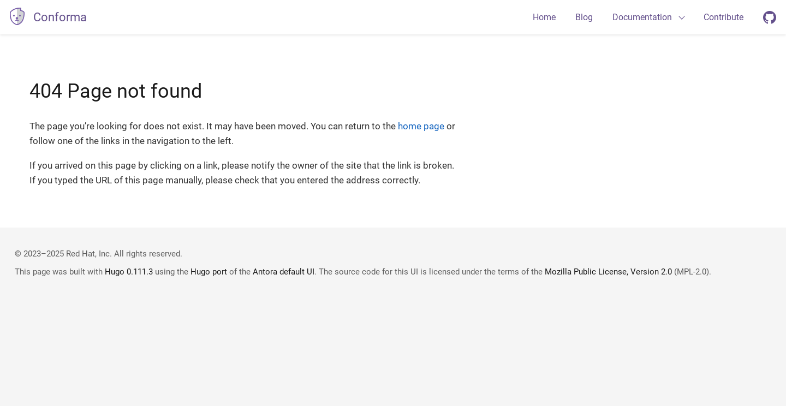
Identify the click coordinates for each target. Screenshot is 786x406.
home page (421, 126)
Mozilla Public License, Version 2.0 (608, 272)
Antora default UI (283, 272)
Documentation (642, 17)
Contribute (723, 17)
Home (544, 17)
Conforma (60, 17)
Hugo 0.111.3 (129, 272)
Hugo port (208, 272)
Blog (584, 17)
